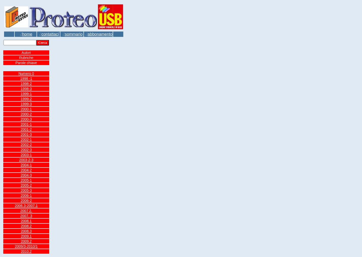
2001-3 (26, 134)
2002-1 (26, 140)
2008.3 (26, 231)
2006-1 (26, 195)
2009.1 (26, 236)
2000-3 (26, 119)
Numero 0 (26, 73)
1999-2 (26, 99)
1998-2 (26, 84)
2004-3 (26, 175)
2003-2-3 (26, 160)
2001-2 (26, 129)
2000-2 (26, 114)
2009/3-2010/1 (26, 246)
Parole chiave (26, 63)
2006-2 (26, 201)
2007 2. (26, 211)
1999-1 (26, 94)
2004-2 (26, 170)
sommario (73, 34)
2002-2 (26, 145)
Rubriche (26, 58)
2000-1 (26, 109)
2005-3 (26, 190)
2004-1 (26, 165)
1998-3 (26, 89)
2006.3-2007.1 (26, 206)
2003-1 (26, 155)
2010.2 (26, 251)
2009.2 (26, 241)
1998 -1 (26, 79)
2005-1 (26, 180)
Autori (26, 53)
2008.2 (26, 226)
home (27, 34)
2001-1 (26, 124)
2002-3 (26, 150)
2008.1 (26, 221)
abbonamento (100, 34)
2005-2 (26, 185)
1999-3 (26, 104)
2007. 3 (26, 216)
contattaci (50, 34)
